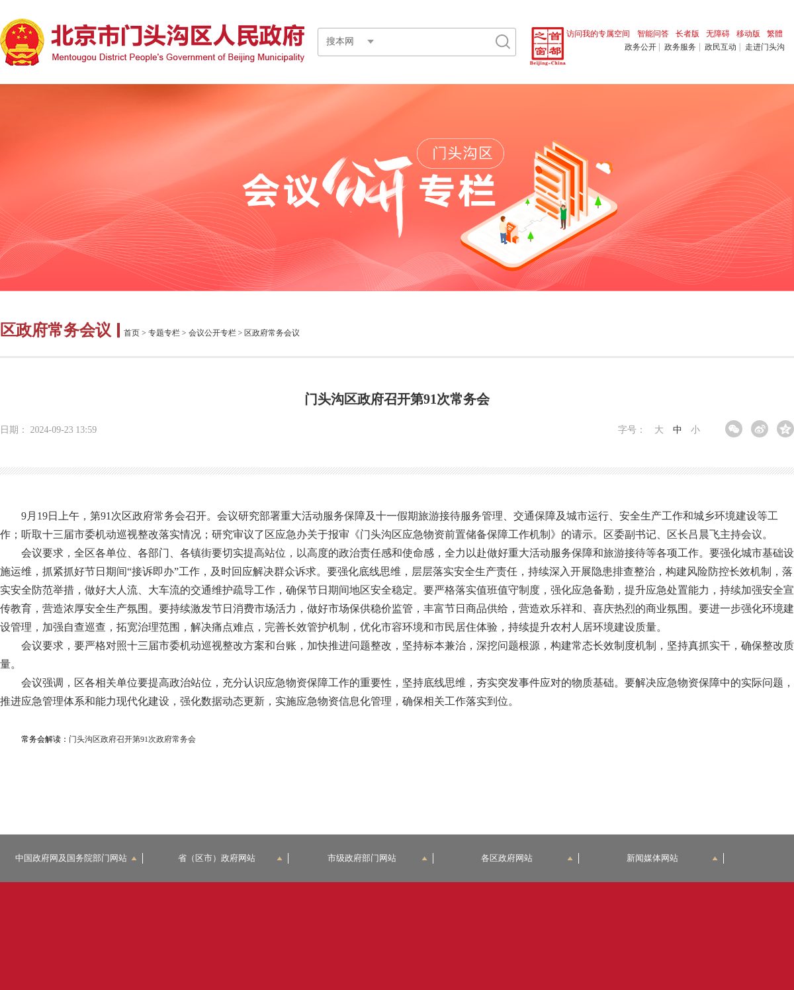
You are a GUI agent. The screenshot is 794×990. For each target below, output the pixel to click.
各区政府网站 (527, 858)
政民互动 (720, 47)
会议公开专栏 (212, 333)
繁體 (775, 33)
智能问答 (653, 33)
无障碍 (718, 33)
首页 (132, 333)
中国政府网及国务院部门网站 (76, 858)
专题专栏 (164, 333)
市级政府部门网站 (378, 858)
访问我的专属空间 (598, 33)
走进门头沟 (765, 47)
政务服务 (680, 47)
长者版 (687, 33)
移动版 (748, 33)
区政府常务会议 (57, 330)
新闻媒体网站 (673, 858)
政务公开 (640, 47)
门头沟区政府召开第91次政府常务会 (132, 739)
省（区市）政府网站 (230, 858)
